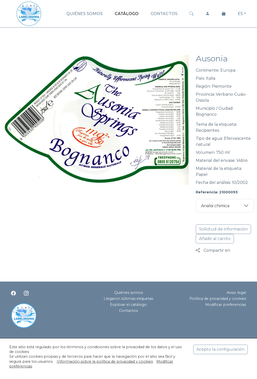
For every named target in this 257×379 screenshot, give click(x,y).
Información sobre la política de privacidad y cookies (105, 361)
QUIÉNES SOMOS (84, 13)
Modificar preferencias (225, 304)
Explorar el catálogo (128, 304)
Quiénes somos (128, 292)
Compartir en (213, 250)
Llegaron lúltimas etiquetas (128, 298)
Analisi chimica (215, 205)
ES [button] (240, 13)
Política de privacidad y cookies (217, 298)
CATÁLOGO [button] (127, 13)
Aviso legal (236, 292)
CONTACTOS (164, 13)
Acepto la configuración (220, 349)
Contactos (128, 310)
